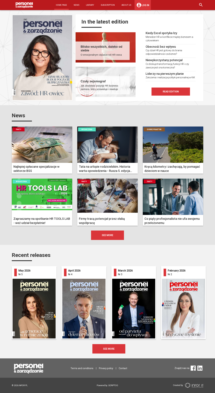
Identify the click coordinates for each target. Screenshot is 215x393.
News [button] (76, 5)
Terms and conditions (82, 368)
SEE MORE (109, 348)
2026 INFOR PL (20, 385)
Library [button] (90, 5)
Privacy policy (106, 368)
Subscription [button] (108, 5)
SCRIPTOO (113, 385)
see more (107, 235)
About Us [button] (126, 5)
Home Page (61, 5)
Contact (123, 368)
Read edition (171, 91)
